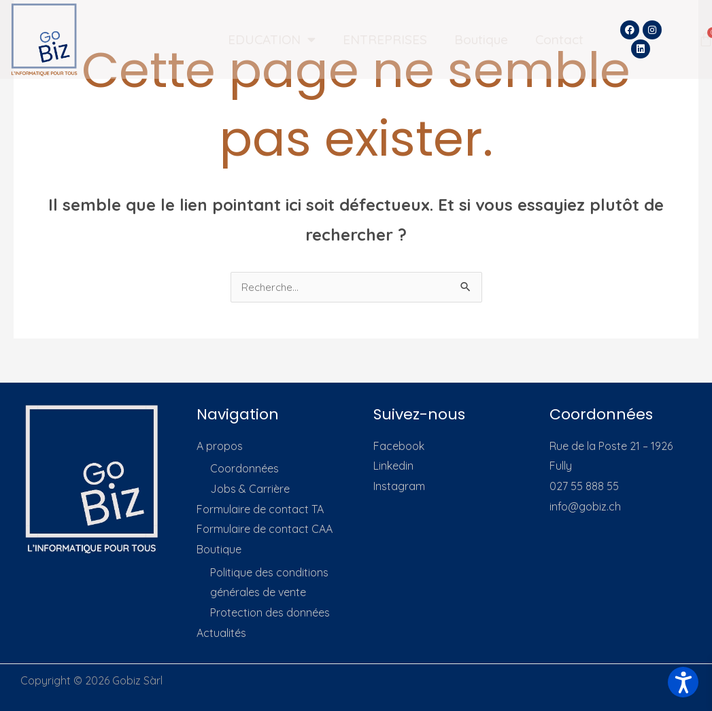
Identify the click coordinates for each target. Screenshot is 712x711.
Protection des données (270, 613)
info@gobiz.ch (585, 507)
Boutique (481, 39)
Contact (559, 39)
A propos (220, 446)
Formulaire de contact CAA (265, 529)
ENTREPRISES (385, 39)
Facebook (398, 446)
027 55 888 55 (584, 486)
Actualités (221, 633)
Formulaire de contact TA (260, 510)
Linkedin (393, 466)
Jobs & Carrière (250, 489)
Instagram (399, 486)
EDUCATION (272, 39)
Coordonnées (244, 469)
